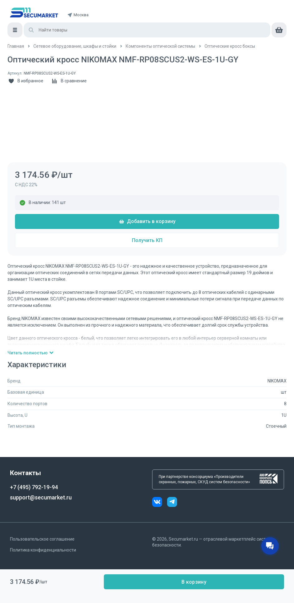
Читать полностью (30, 352)
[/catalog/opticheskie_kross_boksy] (230, 46)
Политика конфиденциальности (43, 549)
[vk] (159, 502)
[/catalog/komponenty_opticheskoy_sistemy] (160, 46)
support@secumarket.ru (41, 497)
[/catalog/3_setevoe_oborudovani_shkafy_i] (74, 46)
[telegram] (172, 502)
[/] (15, 46)
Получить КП (147, 240)
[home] (34, 12)
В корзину (193, 582)
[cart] (279, 29)
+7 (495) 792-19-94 (34, 487)
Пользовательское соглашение (42, 539)
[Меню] (14, 29)
